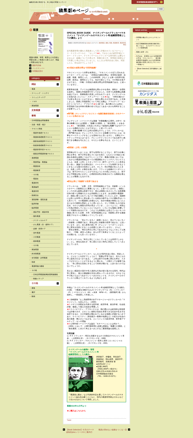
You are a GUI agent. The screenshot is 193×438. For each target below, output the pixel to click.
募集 (33, 288)
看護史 (35, 179)
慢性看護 (36, 216)
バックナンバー (38, 68)
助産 (33, 262)
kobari (89, 43)
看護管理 (123, 43)
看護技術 (36, 166)
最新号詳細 (36, 65)
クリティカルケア (40, 220)
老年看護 (36, 233)
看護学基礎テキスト (41, 133)
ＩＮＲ (34, 101)
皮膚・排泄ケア (39, 229)
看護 (110, 43)
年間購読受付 (37, 71)
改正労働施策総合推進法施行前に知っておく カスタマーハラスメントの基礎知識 (148, 46)
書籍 (107, 43)
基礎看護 (102, 43)
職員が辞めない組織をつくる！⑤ (113, 430)
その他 (35, 175)
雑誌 (124, 44)
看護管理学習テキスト (42, 150)
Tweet (69, 420)
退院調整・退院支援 (39, 200)
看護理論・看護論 (40, 162)
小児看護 (36, 237)
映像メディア (38, 279)
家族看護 (35, 106)
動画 (33, 296)
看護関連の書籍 (38, 266)
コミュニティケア (39, 97)
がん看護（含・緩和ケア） (43, 224)
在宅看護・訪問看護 (39, 258)
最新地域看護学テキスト (42, 141)
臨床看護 (35, 208)
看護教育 (116, 43)
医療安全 (35, 195)
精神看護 (36, 241)
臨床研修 (35, 204)
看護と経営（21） (142, 52)
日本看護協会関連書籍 (40, 120)
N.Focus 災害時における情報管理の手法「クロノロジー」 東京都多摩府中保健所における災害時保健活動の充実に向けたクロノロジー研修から (149, 60)
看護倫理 (35, 187)
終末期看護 (36, 254)
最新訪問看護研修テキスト (43, 154)
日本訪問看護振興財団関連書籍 (45, 274)
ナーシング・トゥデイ (40, 93)
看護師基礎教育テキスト (42, 137)
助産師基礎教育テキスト (42, 145)
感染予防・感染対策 (41, 212)
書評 (33, 292)
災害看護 (35, 110)
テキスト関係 (37, 129)
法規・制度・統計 (39, 125)
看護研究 (35, 183)
